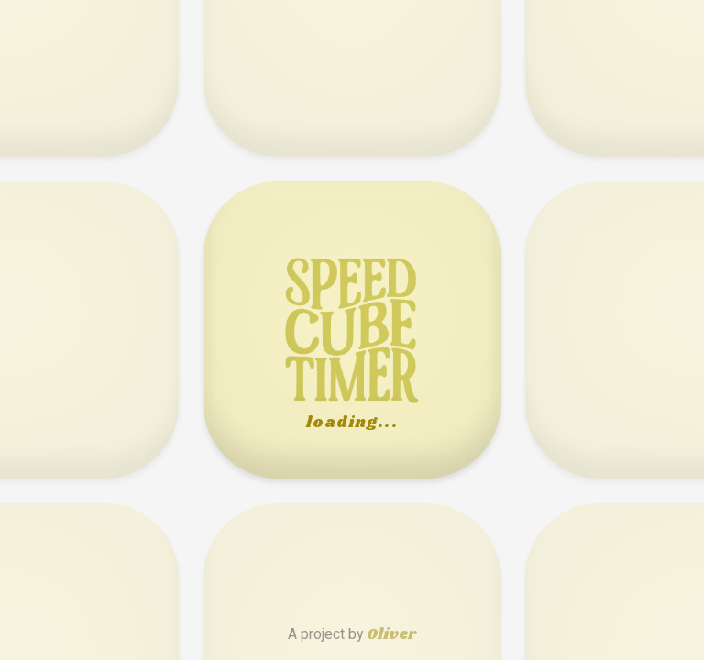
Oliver (391, 634)
